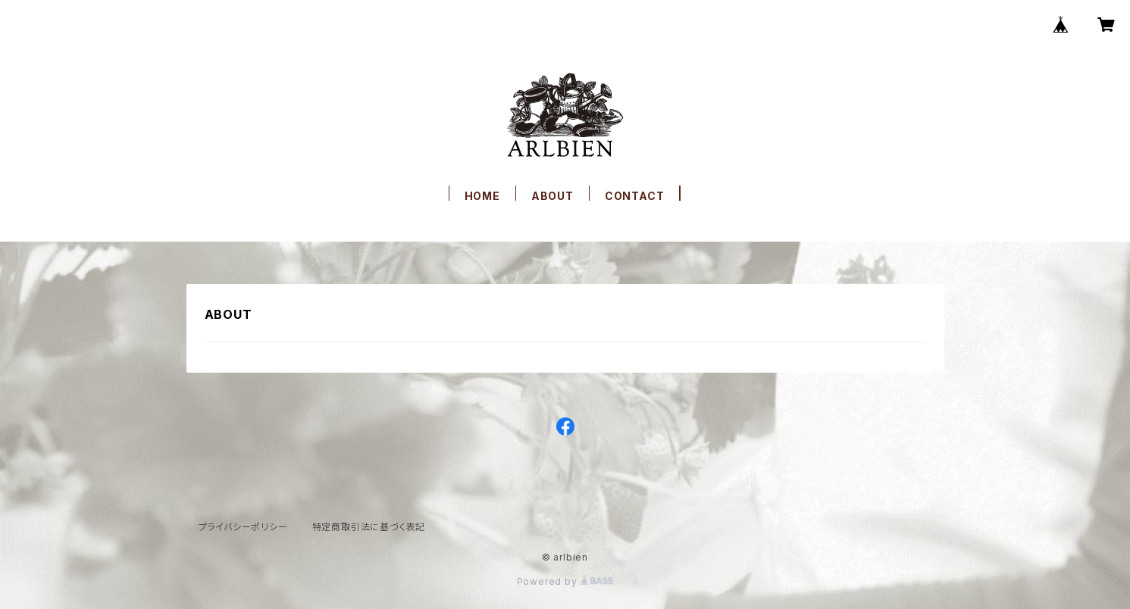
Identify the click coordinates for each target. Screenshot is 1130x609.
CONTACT (635, 195)
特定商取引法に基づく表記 (369, 526)
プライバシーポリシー (243, 526)
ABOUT (552, 195)
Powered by (565, 581)
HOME (482, 195)
